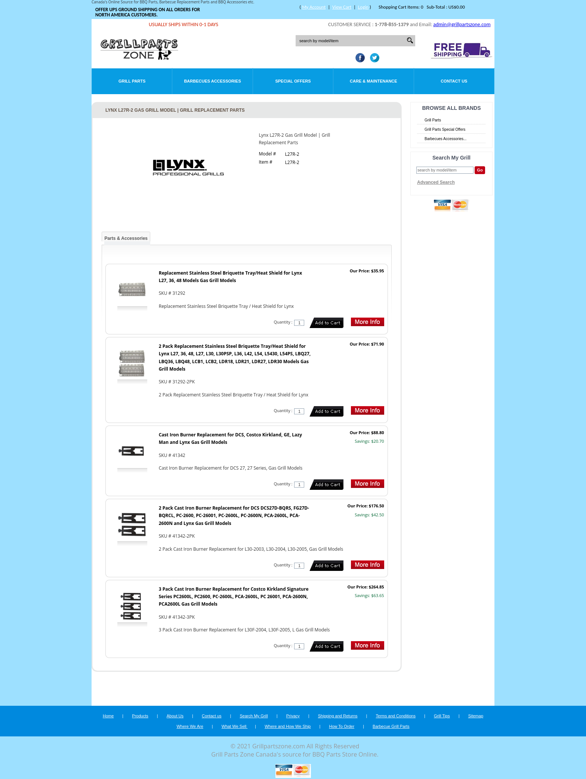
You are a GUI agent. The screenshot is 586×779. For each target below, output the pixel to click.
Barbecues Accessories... (445, 139)
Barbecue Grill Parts (391, 726)
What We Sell (235, 726)
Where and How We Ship (288, 726)
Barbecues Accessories (212, 81)
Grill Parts (131, 81)
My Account (314, 7)
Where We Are (189, 726)
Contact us (212, 716)
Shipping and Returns (338, 716)
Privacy (293, 716)
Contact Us (454, 81)
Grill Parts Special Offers (445, 129)
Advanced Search (436, 182)
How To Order (341, 726)
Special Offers (293, 81)
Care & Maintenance (373, 81)
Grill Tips (442, 716)
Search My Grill (254, 716)
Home (108, 716)
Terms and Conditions (396, 716)
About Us (175, 716)
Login (363, 7)
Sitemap (475, 716)
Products (140, 716)
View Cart (341, 7)
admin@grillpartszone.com (461, 24)
